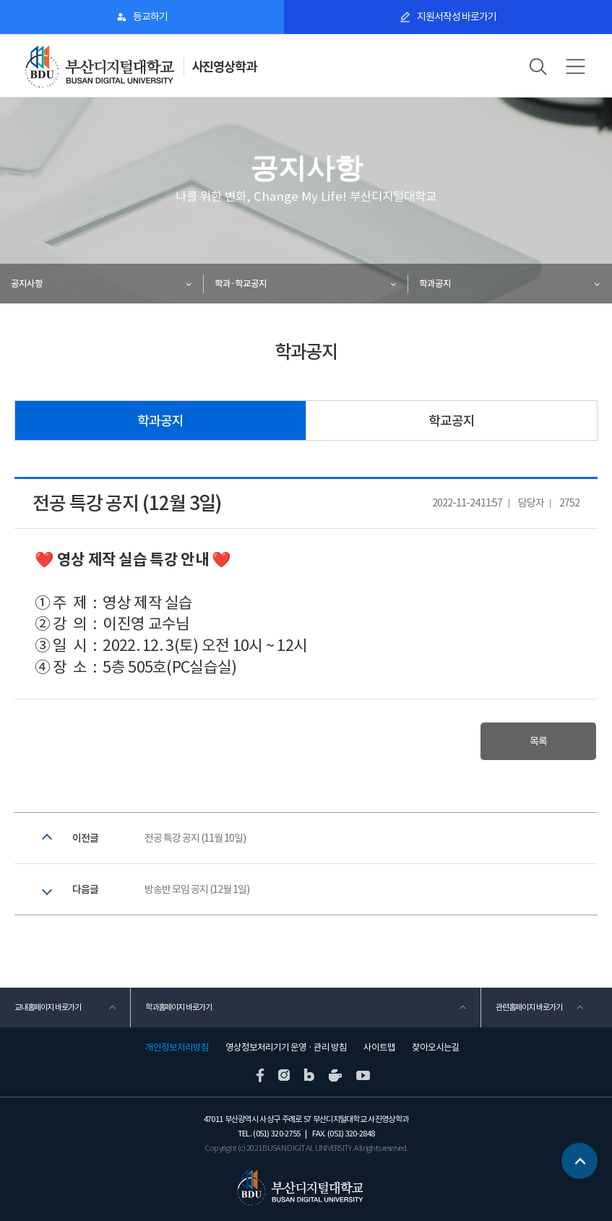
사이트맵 (379, 1047)
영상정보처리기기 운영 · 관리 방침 (286, 1047)
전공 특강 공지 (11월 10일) (195, 838)
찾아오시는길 (436, 1047)
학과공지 (435, 283)
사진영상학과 (224, 67)
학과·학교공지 (241, 283)
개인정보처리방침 (177, 1047)
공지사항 (27, 283)
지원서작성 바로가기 (456, 16)
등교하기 (150, 16)
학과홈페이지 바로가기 (178, 1007)
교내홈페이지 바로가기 (47, 1007)
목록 (538, 741)
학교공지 (451, 421)
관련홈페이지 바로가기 (529, 1007)
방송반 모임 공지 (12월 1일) (197, 889)
